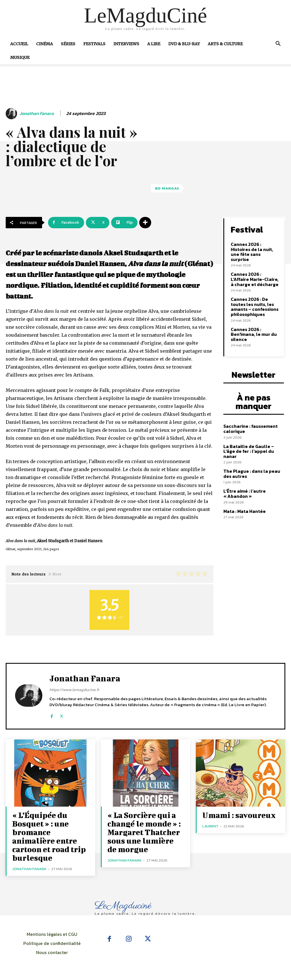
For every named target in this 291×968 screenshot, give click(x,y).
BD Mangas (167, 188)
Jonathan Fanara (37, 113)
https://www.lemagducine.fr (74, 690)
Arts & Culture (225, 43)
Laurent (210, 824)
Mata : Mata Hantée (243, 494)
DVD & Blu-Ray (184, 43)
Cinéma (44, 43)
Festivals (94, 43)
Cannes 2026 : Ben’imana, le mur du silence (252, 326)
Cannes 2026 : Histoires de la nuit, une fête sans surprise (254, 248)
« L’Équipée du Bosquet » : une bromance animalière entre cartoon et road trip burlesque (47, 828)
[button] (278, 44)
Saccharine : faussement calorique (248, 418)
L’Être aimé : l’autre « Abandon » (243, 477)
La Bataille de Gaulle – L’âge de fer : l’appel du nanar (252, 437)
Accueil (19, 43)
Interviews (126, 43)
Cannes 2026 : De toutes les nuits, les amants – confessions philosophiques (253, 299)
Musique (20, 57)
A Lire (153, 43)
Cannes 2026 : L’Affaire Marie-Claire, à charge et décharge (254, 272)
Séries (68, 43)
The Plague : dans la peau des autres (249, 457)
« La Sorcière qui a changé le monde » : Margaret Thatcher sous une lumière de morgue (139, 828)
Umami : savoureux (233, 814)
